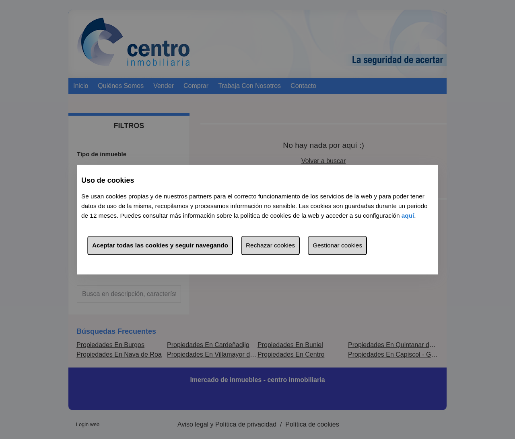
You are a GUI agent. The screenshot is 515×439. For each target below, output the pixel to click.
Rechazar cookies (270, 245)
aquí (408, 215)
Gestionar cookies (337, 245)
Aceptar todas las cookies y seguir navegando (160, 245)
